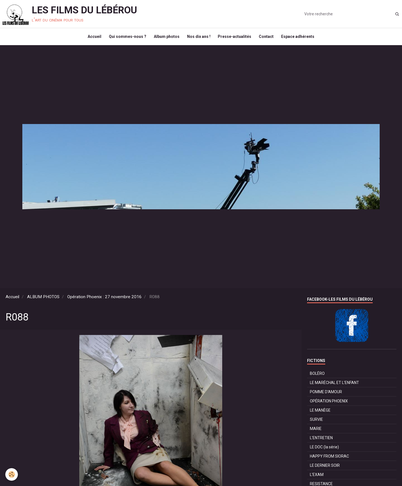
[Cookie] (12, 474)
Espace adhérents (300, 38)
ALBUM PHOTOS (43, 299)
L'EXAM (317, 477)
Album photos (166, 38)
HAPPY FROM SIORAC (329, 458)
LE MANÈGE (320, 412)
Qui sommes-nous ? (126, 38)
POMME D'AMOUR (326, 394)
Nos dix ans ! (198, 38)
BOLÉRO (317, 376)
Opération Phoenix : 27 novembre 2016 (104, 299)
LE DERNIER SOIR (325, 468)
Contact (268, 38)
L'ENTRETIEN (321, 440)
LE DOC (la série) (324, 449)
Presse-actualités (235, 38)
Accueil (92, 38)
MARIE (316, 431)
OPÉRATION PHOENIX (329, 403)
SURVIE (316, 422)
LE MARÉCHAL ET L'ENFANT (334, 385)
